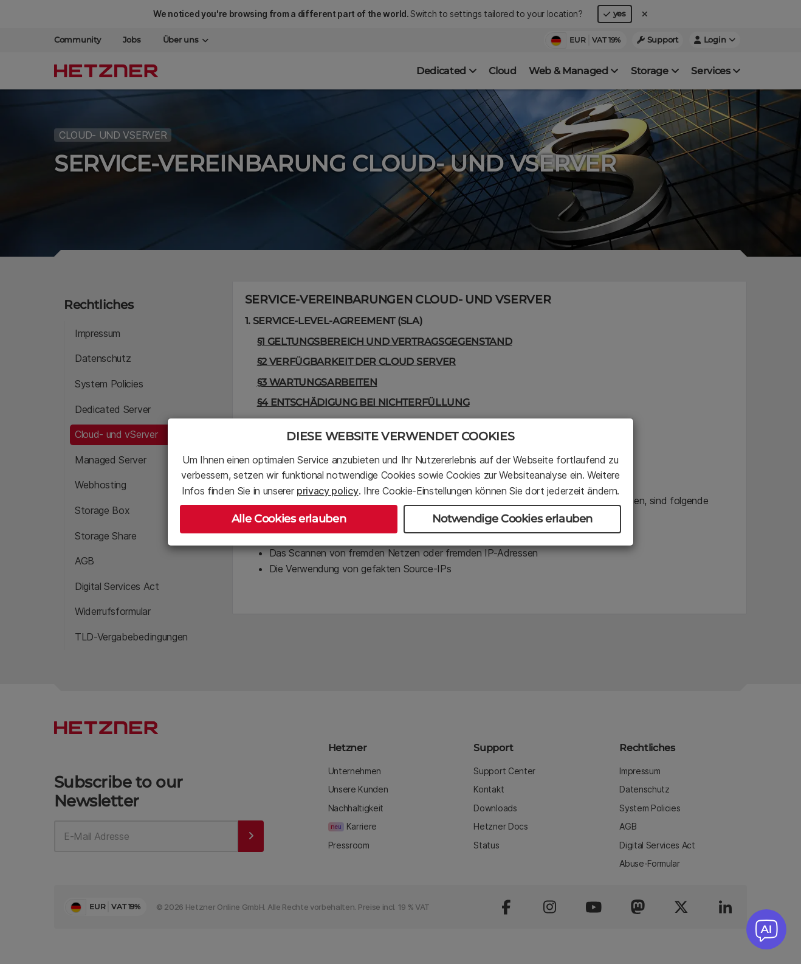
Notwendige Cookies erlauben (512, 518)
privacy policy (328, 491)
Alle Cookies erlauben (289, 518)
